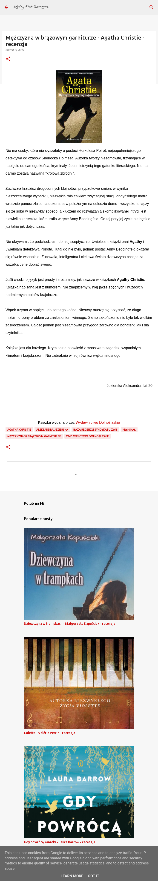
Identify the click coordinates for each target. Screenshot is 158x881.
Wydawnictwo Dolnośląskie (98, 422)
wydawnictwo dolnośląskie (87, 436)
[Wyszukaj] (151, 7)
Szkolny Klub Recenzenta (30, 7)
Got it (93, 876)
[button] (8, 59)
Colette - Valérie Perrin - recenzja (49, 733)
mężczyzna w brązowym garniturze (34, 436)
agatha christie (19, 429)
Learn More (72, 876)
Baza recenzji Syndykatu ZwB (95, 429)
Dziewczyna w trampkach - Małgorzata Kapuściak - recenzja (69, 623)
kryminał (129, 429)
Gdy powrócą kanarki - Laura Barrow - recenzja (59, 842)
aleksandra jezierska (52, 429)
